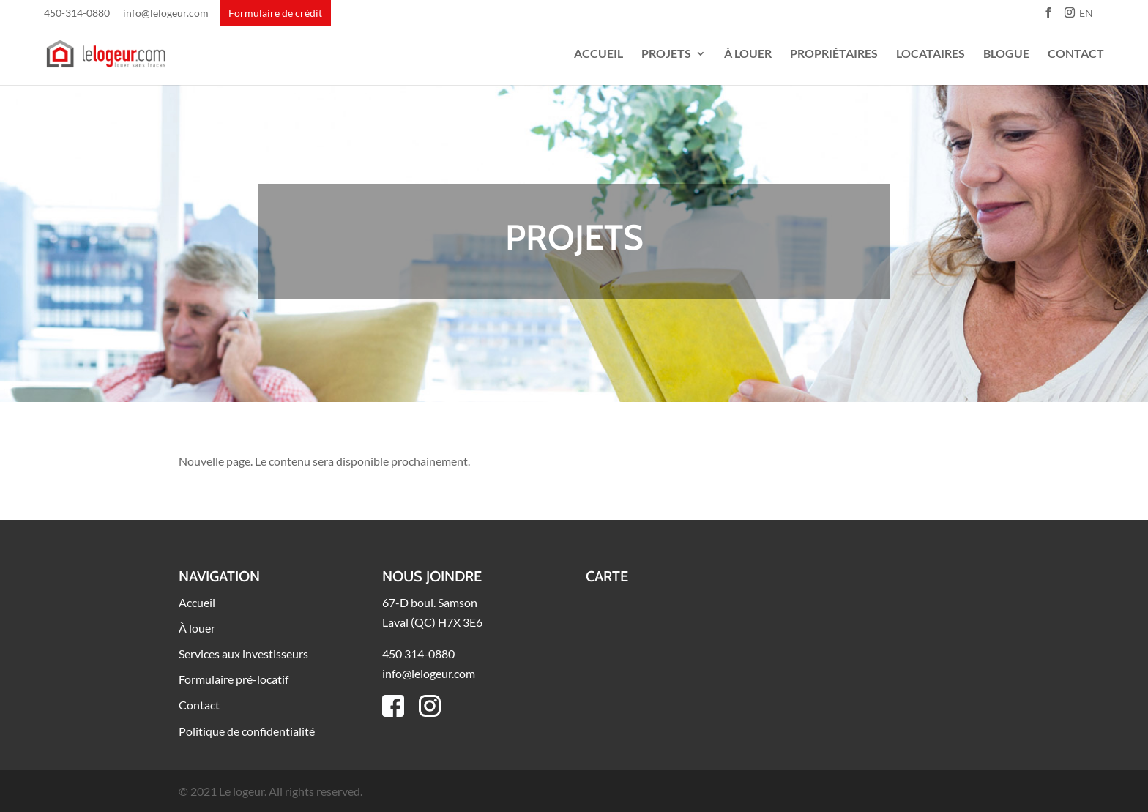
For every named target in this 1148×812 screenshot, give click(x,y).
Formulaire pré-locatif (233, 679)
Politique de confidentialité (247, 731)
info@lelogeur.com (166, 13)
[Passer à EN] (1086, 17)
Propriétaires (834, 54)
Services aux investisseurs (243, 653)
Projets (666, 54)
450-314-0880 (77, 13)
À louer (748, 54)
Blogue (1006, 54)
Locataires (930, 54)
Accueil (598, 54)
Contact (1076, 54)
